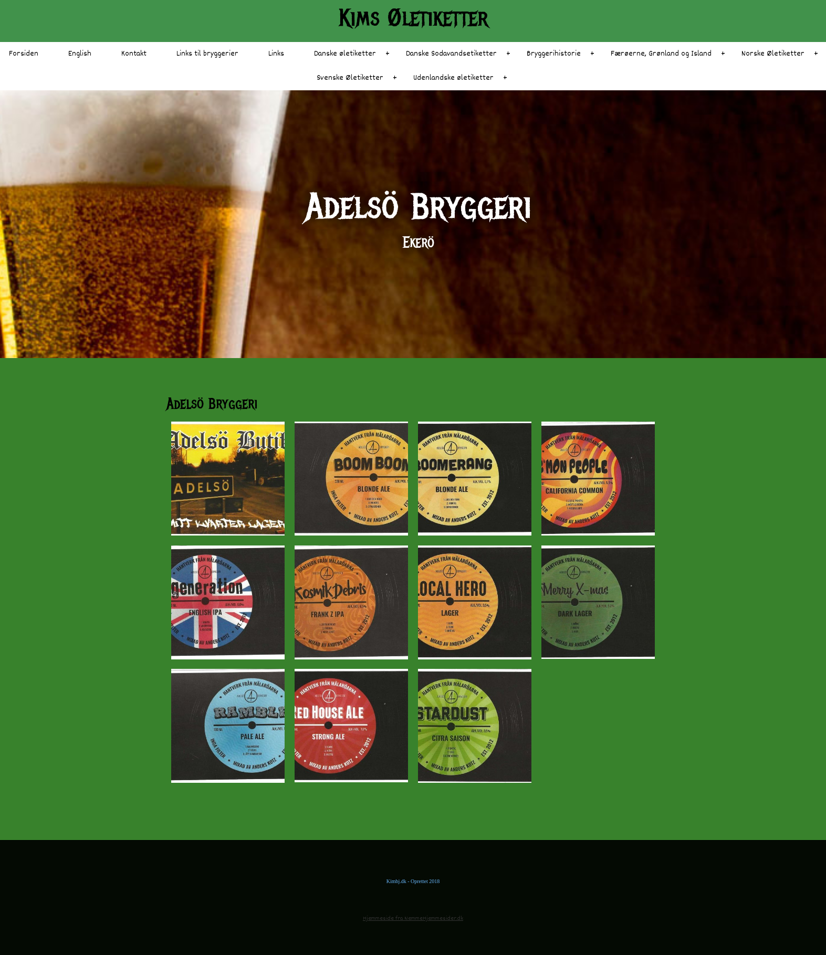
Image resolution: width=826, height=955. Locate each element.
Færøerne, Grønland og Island (661, 54)
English (79, 54)
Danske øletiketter (345, 54)
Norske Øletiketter (772, 54)
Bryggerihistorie (554, 54)
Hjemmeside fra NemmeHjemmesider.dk (413, 918)
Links (276, 54)
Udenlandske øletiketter (453, 78)
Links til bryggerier (207, 54)
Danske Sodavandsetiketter (451, 54)
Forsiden (23, 54)
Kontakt (134, 54)
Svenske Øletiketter (350, 78)
